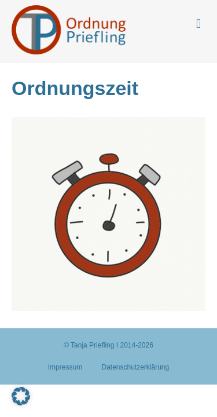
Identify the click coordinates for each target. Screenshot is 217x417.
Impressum (65, 367)
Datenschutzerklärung (135, 367)
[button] (21, 396)
